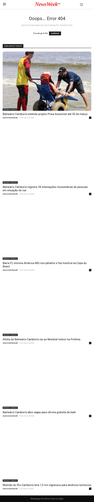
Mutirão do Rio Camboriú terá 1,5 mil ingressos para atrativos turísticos (47, 485)
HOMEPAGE (55, 33)
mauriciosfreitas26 (10, 118)
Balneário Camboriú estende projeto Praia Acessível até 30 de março (45, 114)
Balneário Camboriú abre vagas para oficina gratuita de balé (39, 412)
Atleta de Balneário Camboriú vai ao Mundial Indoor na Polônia (41, 339)
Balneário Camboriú (10, 109)
